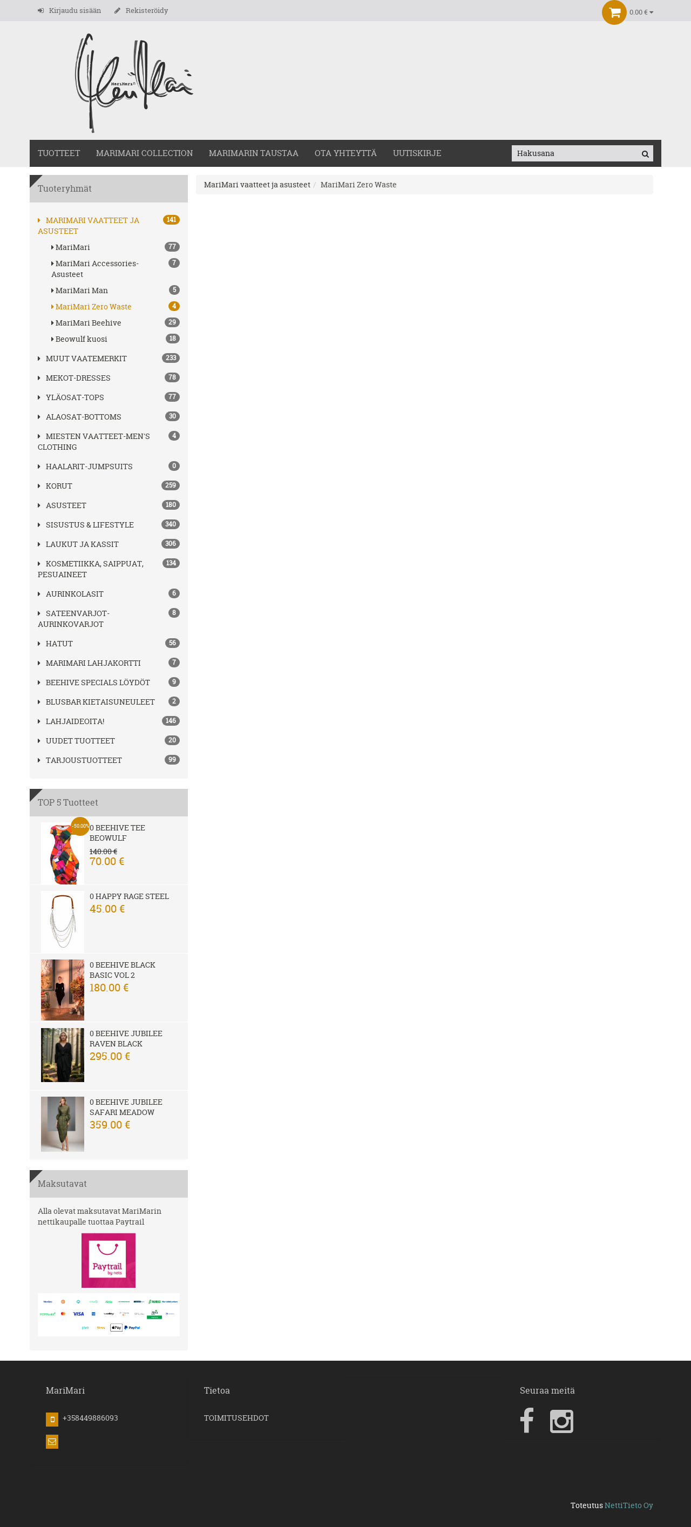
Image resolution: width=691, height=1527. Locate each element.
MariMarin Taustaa (254, 153)
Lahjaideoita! (71, 721)
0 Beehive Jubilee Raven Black (126, 1038)
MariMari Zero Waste (115, 306)
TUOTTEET (59, 153)
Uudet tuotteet (76, 740)
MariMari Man (115, 290)
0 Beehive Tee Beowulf (117, 832)
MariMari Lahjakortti (89, 663)
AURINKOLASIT (71, 594)
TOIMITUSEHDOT (236, 1418)
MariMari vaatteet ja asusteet (257, 184)
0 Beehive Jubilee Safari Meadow (126, 1107)
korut (55, 486)
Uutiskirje (417, 153)
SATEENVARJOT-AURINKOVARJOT (74, 618)
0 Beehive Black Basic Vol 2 (122, 970)
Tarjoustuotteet (80, 760)
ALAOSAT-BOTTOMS (79, 416)
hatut (55, 643)
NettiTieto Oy (629, 1505)
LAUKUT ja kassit (78, 544)
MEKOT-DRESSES (74, 378)
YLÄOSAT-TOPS (71, 397)
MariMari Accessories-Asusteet (115, 268)
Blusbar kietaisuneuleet (96, 702)
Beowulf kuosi (115, 339)
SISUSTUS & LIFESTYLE (86, 524)
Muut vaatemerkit (82, 358)
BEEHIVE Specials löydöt (94, 682)
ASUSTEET (62, 505)
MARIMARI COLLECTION (144, 153)
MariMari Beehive (115, 322)
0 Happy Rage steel (129, 896)
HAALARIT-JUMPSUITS (85, 466)
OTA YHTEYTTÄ (346, 153)
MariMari (115, 247)
